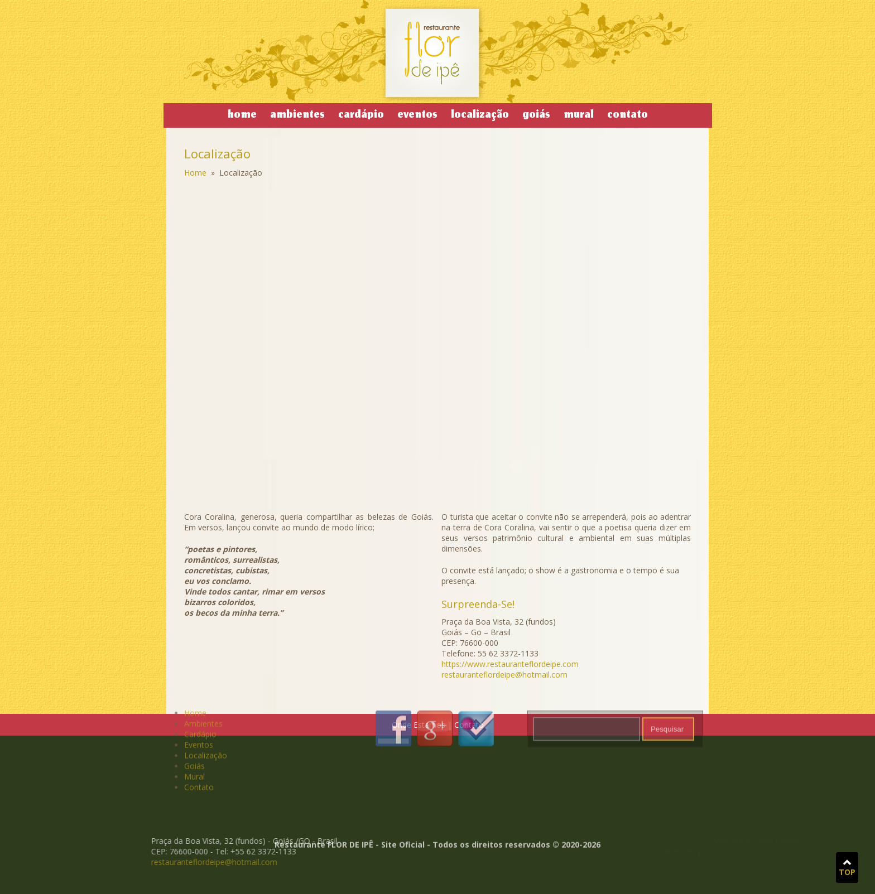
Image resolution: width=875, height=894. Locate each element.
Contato (627, 115)
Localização (480, 115)
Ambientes (297, 115)
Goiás (536, 115)
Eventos (417, 115)
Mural (579, 115)
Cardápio (361, 115)
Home (242, 115)
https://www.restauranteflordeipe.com (510, 664)
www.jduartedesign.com (709, 851)
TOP (847, 867)
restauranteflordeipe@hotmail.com (185, 862)
